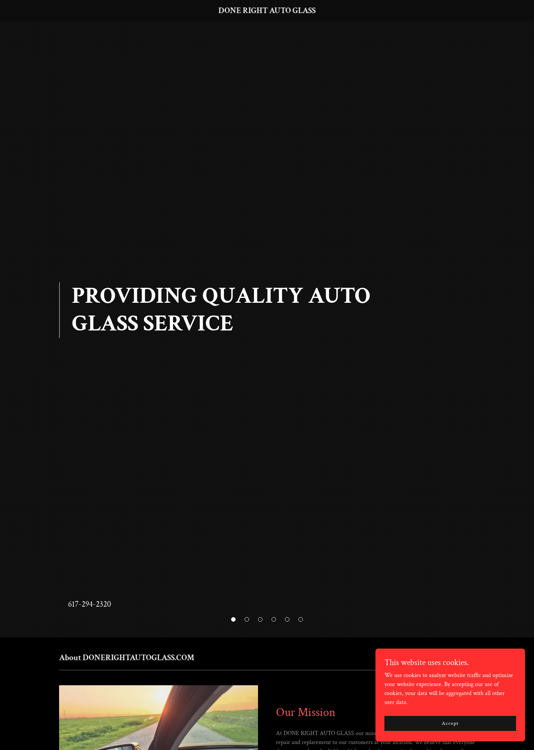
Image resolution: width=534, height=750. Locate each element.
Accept (450, 723)
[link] (267, 11)
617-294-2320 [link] (89, 604)
